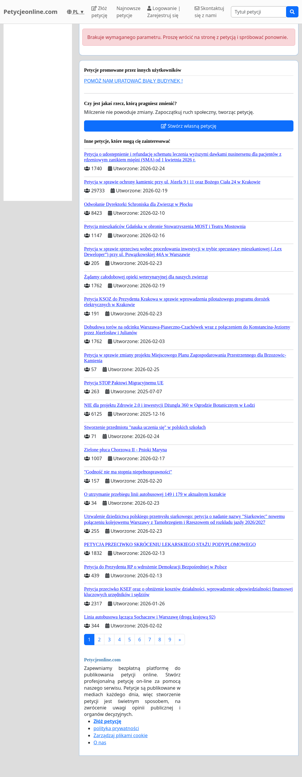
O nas (99, 742)
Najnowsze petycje (128, 12)
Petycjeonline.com (31, 12)
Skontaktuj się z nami (209, 12)
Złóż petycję (99, 12)
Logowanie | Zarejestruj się (163, 12)
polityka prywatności (116, 728)
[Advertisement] (38, 112)
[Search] (258, 11)
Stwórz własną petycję (188, 126)
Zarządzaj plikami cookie (120, 735)
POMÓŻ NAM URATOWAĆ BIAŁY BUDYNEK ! (133, 80)
